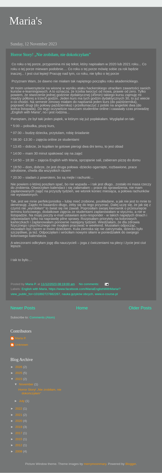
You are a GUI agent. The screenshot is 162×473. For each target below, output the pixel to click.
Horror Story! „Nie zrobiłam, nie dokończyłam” (51, 54)
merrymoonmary (95, 464)
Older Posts (140, 307)
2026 (19, 367)
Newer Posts (22, 307)
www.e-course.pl (106, 294)
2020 (19, 421)
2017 (19, 433)
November (26, 384)
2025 (19, 373)
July (22, 401)
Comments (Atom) (42, 317)
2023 (19, 379)
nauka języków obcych (77, 294)
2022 (19, 408)
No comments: (89, 284)
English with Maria (34, 289)
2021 (19, 415)
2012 (19, 445)
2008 (19, 451)
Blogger (130, 464)
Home (82, 307)
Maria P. (20, 338)
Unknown (21, 344)
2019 (19, 427)
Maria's (25, 21)
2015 (19, 439)
